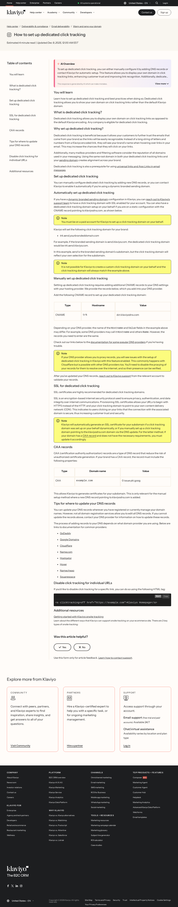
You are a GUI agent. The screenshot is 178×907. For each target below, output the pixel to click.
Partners (47, 3)
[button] (62, 646)
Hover (63, 563)
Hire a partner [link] (75, 744)
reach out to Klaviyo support (115, 375)
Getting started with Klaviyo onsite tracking (79, 615)
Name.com (66, 550)
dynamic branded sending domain (88, 199)
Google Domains (69, 538)
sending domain (68, 160)
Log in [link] (126, 744)
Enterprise (34, 3)
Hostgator (66, 556)
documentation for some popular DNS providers (118, 341)
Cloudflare (66, 544)
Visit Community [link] (20, 744)
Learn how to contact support (115, 656)
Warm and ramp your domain (87, 26)
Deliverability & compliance (35, 26)
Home (9, 3)
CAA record (89, 434)
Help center (21, 3)
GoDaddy (65, 532)
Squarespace (67, 575)
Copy (166, 595)
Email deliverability (61, 26)
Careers (58, 3)
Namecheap (67, 569)
